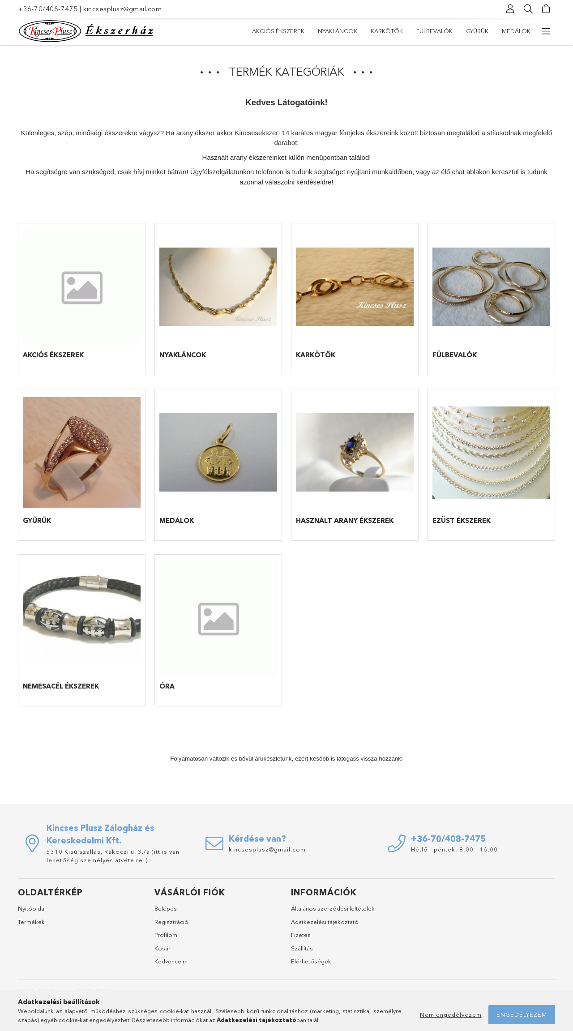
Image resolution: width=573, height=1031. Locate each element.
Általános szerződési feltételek (333, 908)
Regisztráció (171, 921)
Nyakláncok (337, 30)
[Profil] (510, 9)
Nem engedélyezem (451, 1014)
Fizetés (301, 934)
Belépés (165, 908)
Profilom (165, 934)
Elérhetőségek (311, 961)
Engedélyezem (521, 1014)
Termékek (31, 921)
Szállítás (302, 948)
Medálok (516, 30)
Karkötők (387, 30)
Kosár (162, 948)
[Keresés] (528, 9)
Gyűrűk (477, 30)
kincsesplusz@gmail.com (122, 8)
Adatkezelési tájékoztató (325, 921)
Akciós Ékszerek (278, 30)
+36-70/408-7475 (48, 8)
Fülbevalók (434, 30)
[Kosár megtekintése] (546, 9)
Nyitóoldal (32, 908)
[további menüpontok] (546, 31)
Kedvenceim (171, 961)
